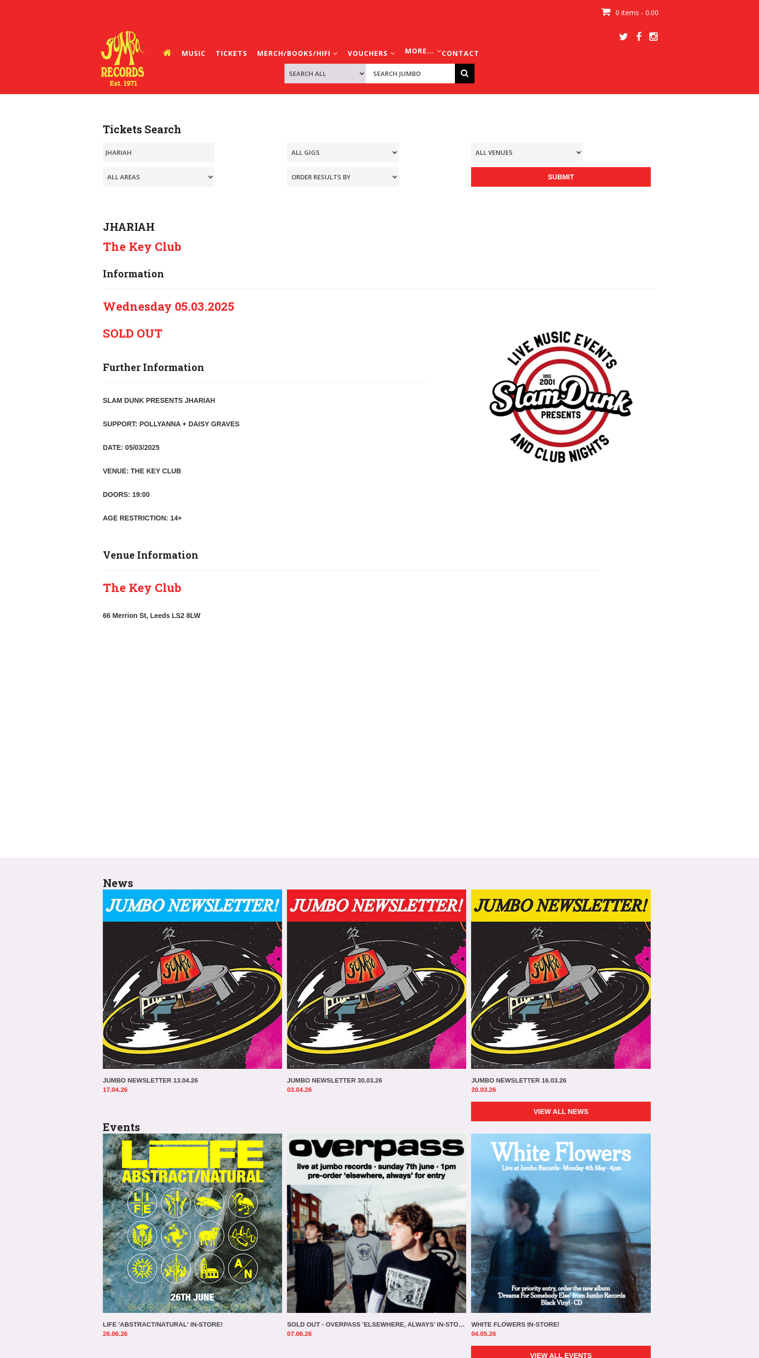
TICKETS (231, 53)
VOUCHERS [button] (371, 53)
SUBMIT (561, 177)
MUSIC (194, 53)
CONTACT (460, 53)
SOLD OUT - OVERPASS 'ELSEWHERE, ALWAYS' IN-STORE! (376, 1324)
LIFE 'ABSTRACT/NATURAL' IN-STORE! (163, 1324)
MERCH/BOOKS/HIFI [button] (297, 53)
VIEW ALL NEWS (560, 1111)
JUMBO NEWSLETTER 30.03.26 (334, 1080)
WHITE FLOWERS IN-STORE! (515, 1324)
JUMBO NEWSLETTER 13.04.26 (150, 1080)
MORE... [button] (423, 50)
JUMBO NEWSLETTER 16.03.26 (518, 1080)
